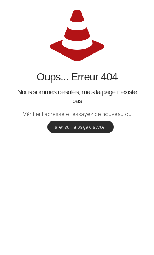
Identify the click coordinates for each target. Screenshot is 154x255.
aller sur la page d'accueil (81, 127)
